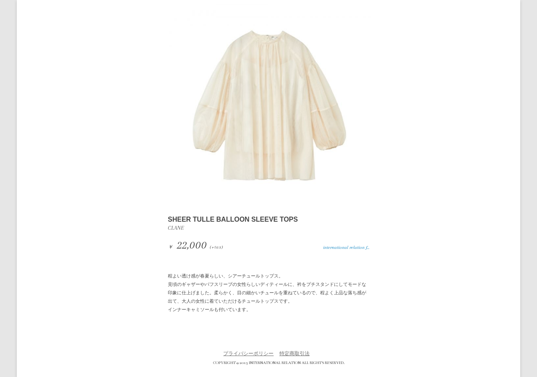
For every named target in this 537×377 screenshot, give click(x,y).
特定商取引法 (294, 353)
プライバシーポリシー (248, 353)
